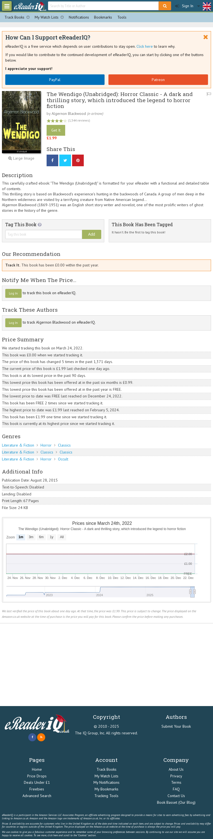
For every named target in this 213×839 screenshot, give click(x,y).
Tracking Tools (106, 795)
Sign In (184, 6)
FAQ (176, 789)
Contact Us (176, 795)
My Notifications (106, 782)
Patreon (158, 79)
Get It (55, 130)
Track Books (18, 17)
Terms (176, 782)
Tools (121, 17)
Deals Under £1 (37, 782)
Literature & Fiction (18, 445)
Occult (63, 459)
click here (52, 835)
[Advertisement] (106, 665)
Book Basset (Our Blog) (176, 802)
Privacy (176, 776)
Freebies (36, 789)
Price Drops (37, 776)
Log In (13, 293)
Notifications (79, 17)
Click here (144, 46)
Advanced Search (36, 795)
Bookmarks (103, 17)
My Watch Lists (50, 17)
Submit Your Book (176, 726)
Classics (64, 445)
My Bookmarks (106, 789)
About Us (176, 769)
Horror (46, 445)
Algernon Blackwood (69, 113)
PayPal (54, 79)
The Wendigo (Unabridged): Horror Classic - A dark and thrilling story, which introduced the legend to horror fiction (120, 99)
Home (37, 769)
